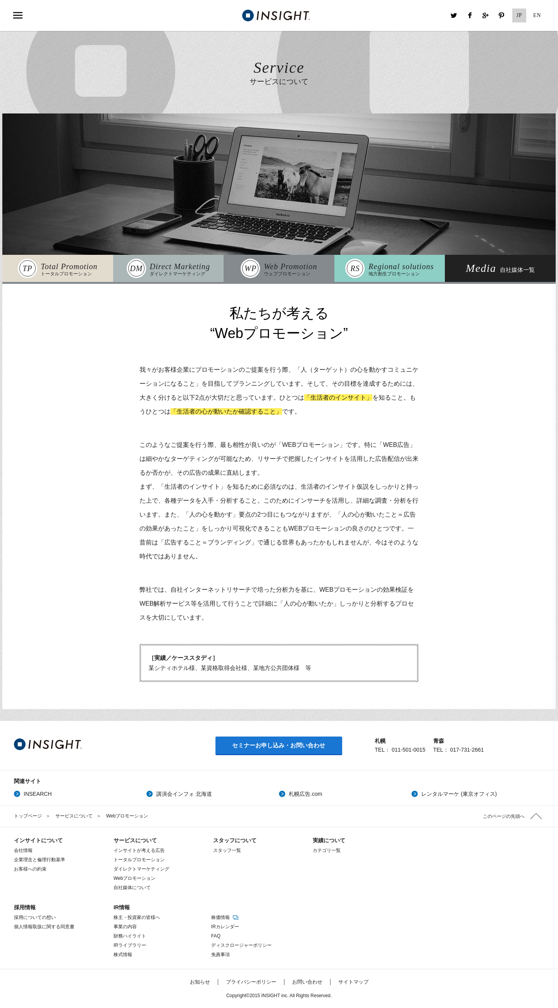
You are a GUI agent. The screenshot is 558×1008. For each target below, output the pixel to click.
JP (519, 15)
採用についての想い (35, 917)
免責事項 (220, 954)
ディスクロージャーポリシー (241, 945)
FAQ (215, 936)
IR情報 (122, 907)
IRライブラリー (130, 945)
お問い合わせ (307, 982)
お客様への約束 (30, 869)
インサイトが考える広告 (139, 850)
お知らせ (200, 982)
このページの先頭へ (504, 816)
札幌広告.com (305, 794)
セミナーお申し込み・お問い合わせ (278, 745)
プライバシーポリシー (251, 982)
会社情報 (23, 850)
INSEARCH (38, 794)
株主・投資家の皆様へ (137, 917)
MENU (17, 15)
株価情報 (225, 917)
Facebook (470, 15)
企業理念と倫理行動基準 (39, 859)
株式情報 (123, 954)
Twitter (454, 15)
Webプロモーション (134, 878)
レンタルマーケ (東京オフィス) (459, 794)
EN (537, 15)
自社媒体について (132, 887)
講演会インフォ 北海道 (184, 794)
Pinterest (501, 15)
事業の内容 (125, 926)
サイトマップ (353, 982)
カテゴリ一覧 (327, 850)
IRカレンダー (225, 926)
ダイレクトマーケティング (141, 869)
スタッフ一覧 (227, 850)
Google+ (486, 15)
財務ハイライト (130, 936)
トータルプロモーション (139, 859)
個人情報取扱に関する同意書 (44, 926)
